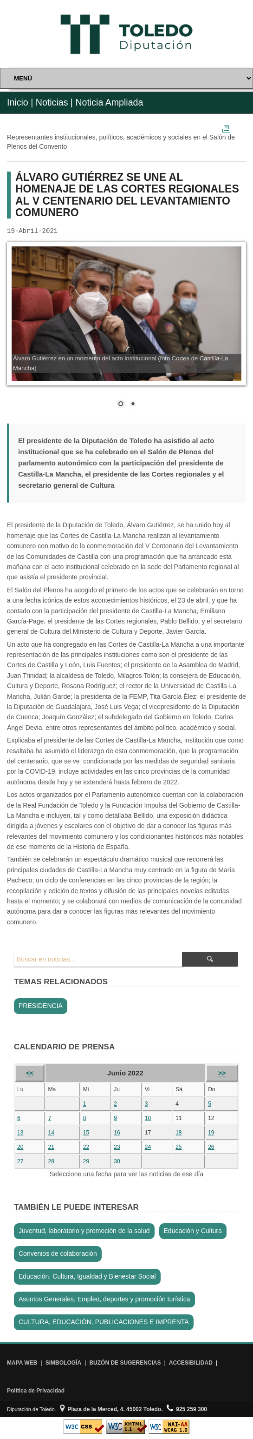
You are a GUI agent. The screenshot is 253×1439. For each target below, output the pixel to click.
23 (117, 1147)
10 (148, 1118)
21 (51, 1147)
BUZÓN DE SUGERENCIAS (125, 1362)
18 (178, 1132)
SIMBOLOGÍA (63, 1362)
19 (211, 1132)
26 (211, 1147)
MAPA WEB (22, 1362)
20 (20, 1147)
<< (29, 1073)
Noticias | (54, 102)
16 (117, 1132)
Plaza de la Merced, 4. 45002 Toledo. (111, 1409)
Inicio (17, 102)
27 (20, 1161)
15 (86, 1132)
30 (117, 1161)
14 (51, 1132)
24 (148, 1147)
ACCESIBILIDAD (191, 1362)
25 (178, 1147)
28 (51, 1161)
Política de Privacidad (36, 1390)
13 (20, 1132)
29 (86, 1161)
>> (222, 1073)
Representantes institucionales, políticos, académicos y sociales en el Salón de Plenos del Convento (121, 141)
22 (86, 1147)
